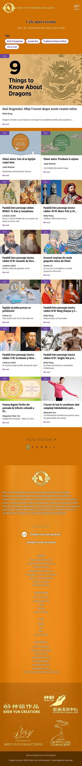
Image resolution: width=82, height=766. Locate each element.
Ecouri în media (41, 611)
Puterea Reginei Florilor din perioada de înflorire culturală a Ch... (18, 408)
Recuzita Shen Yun (41, 664)
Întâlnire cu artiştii (41, 581)
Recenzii (41, 608)
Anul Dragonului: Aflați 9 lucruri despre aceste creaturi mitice (39, 109)
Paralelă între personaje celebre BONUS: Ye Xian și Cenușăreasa (18, 209)
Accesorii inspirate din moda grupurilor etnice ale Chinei (57, 259)
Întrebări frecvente (41, 585)
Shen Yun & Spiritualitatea (41, 578)
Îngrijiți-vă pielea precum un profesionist (16, 309)
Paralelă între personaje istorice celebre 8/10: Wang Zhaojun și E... (60, 309)
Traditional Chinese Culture (55, 41)
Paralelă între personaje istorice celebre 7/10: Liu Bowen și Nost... (19, 356)
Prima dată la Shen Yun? (41, 559)
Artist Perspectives (15, 41)
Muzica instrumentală (41, 650)
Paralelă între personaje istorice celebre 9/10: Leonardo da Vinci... (18, 259)
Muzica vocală (41, 653)
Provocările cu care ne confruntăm (41, 574)
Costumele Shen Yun (41, 657)
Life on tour (12, 46)
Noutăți (41, 623)
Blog (4, 133)
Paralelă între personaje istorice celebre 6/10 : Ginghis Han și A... (59, 356)
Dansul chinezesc (41, 646)
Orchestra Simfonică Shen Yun (41, 563)
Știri (41, 619)
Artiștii (41, 604)
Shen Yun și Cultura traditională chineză (41, 671)
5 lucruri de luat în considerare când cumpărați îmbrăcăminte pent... (61, 406)
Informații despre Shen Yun (41, 570)
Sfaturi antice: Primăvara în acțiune (60, 159)
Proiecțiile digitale (41, 661)
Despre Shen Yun (41, 600)
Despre (41, 555)
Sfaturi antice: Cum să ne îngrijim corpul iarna (18, 160)
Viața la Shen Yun (41, 567)
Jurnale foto (33, 41)
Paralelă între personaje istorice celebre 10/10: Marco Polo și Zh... (60, 209)
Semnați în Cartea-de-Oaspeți (41, 542)
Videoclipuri (41, 592)
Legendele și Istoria (41, 668)
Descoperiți (41, 642)
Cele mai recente (41, 597)
